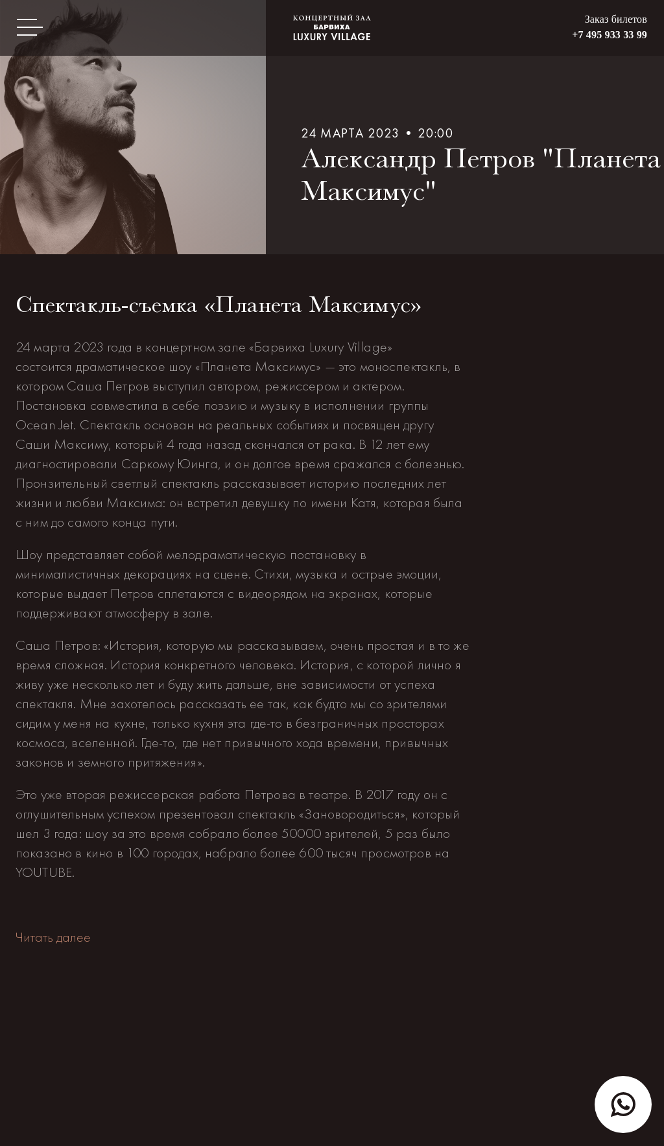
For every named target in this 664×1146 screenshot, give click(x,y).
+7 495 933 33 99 (609, 34)
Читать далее (53, 936)
